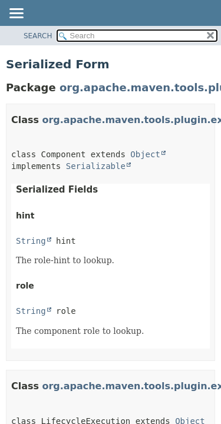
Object (145, 154)
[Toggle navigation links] (16, 14)
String (31, 241)
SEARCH (38, 36)
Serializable (96, 166)
